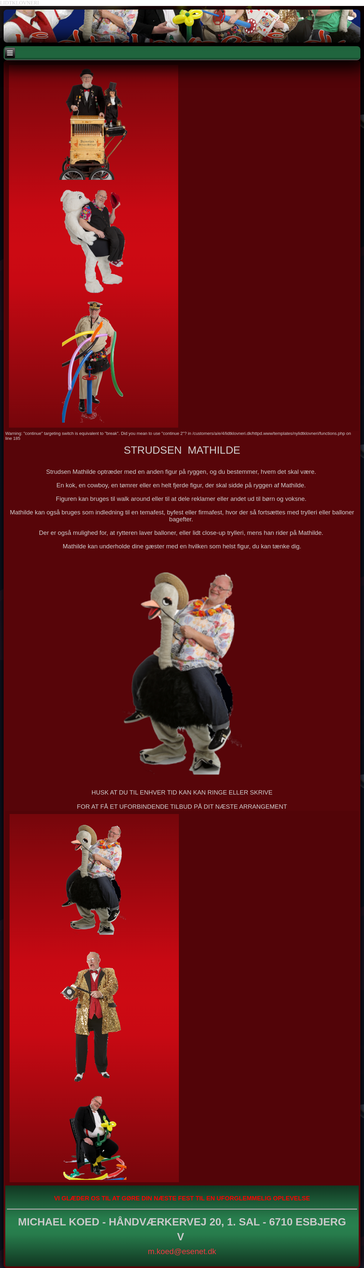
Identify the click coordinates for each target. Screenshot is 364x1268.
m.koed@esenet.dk (182, 1251)
